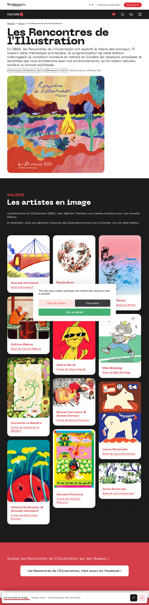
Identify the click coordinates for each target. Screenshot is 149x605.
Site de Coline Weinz (26, 348)
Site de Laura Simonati (118, 448)
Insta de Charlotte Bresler (24, 509)
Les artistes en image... (17, 598)
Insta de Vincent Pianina (68, 493)
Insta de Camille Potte (118, 304)
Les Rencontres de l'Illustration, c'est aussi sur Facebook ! (74, 571)
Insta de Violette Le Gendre (25, 426)
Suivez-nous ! (39, 598)
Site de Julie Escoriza (118, 487)
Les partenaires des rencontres (64, 598)
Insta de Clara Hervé (71, 366)
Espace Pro (133, 4)
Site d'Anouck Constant (27, 287)
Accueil (11, 23)
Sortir (21, 23)
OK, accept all (74, 312)
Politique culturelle (108, 5)
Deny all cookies (56, 303)
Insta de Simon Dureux (73, 411)
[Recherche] (122, 14)
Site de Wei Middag (116, 371)
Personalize (92, 303)
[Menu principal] (140, 14)
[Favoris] (114, 14)
